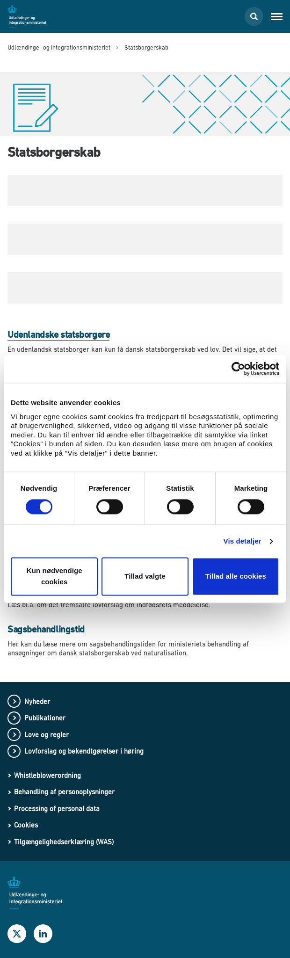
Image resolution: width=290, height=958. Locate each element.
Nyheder (37, 701)
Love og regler (46, 735)
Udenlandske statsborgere (58, 334)
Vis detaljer (242, 541)
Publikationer (44, 718)
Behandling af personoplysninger (64, 792)
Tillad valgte (145, 577)
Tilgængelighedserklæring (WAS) (64, 842)
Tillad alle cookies (235, 577)
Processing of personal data (57, 809)
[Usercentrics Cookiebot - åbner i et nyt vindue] (238, 369)
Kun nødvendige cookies (54, 576)
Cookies (26, 825)
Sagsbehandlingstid (46, 629)
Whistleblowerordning (47, 775)
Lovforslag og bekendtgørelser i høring (84, 751)
